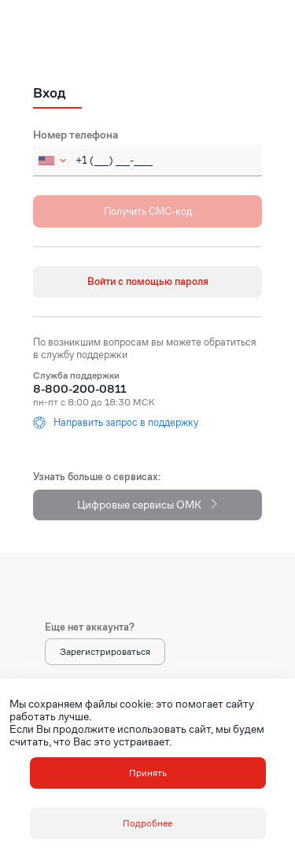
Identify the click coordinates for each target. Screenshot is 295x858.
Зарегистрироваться (105, 651)
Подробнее (147, 823)
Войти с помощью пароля (147, 281)
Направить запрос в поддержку (115, 422)
